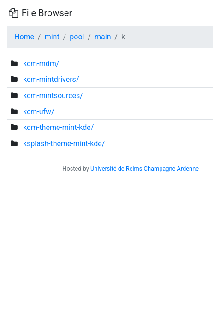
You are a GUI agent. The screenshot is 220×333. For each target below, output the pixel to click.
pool (77, 36)
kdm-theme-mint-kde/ (58, 127)
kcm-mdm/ (41, 63)
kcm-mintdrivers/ (51, 79)
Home (24, 36)
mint (52, 36)
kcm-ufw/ (38, 111)
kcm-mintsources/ (53, 95)
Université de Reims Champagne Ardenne (144, 168)
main (103, 36)
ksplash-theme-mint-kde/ (64, 143)
